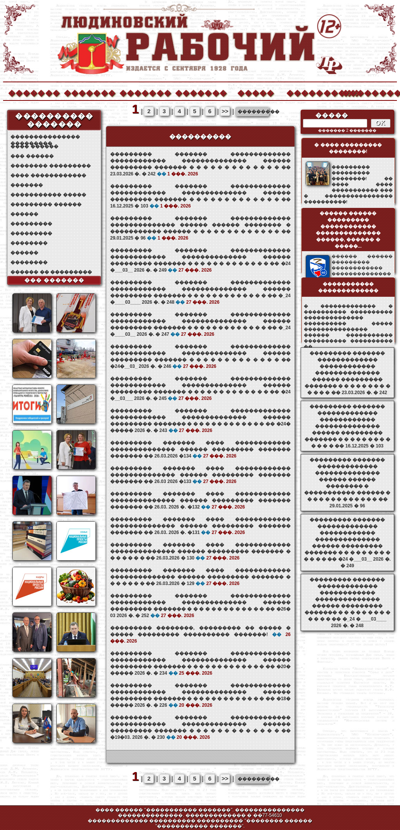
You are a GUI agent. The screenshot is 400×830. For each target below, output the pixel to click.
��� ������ (31, 156)
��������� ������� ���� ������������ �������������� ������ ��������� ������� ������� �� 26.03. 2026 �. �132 (200, 500)
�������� (367, 92)
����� (255, 92)
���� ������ (34, 146)
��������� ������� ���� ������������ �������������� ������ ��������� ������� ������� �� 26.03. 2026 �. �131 (200, 526)
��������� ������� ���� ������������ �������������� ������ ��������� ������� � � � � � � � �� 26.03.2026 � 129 (200, 577)
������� (33, 92)
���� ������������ (48, 175)
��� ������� (54, 280)
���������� (311, 92)
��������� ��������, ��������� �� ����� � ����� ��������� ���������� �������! (200, 634)
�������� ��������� (50, 165)
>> (225, 111)
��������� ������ (45, 204)
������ (24, 214)
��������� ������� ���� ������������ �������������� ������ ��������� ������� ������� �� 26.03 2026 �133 (200, 475)
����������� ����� (48, 194)
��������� (31, 223)
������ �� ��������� (51, 272)
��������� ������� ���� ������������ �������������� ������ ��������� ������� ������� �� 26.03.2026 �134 (200, 449)
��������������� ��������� (45, 137)
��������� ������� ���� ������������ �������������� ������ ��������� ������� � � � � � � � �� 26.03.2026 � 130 (200, 551)
